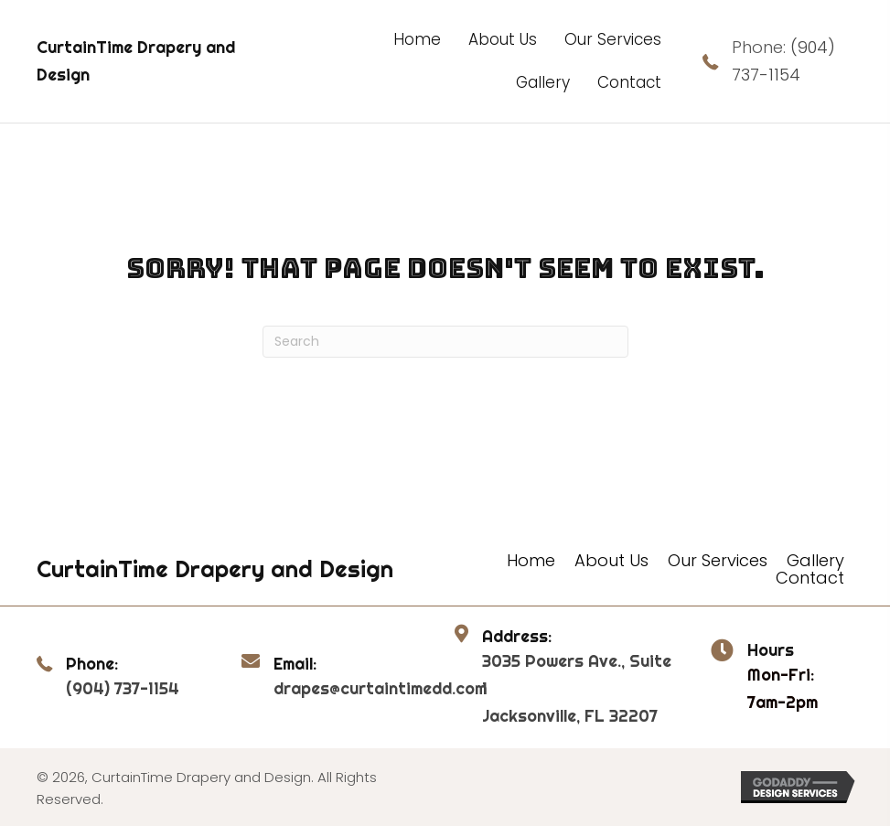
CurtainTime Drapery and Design (215, 568)
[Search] (445, 342)
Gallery (815, 560)
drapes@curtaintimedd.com (380, 688)
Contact (810, 577)
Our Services (717, 560)
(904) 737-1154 (122, 688)
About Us (611, 560)
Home (531, 560)
